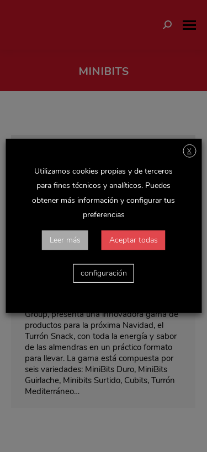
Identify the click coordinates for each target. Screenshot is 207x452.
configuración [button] (104, 273)
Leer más (65, 240)
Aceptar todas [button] (133, 240)
